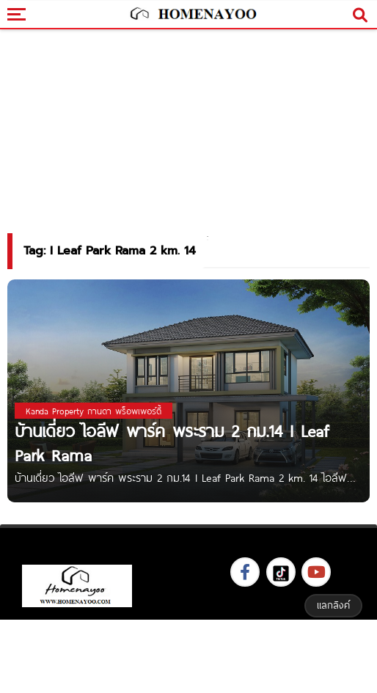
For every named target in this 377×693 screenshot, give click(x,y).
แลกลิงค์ (333, 605)
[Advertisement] (188, 654)
